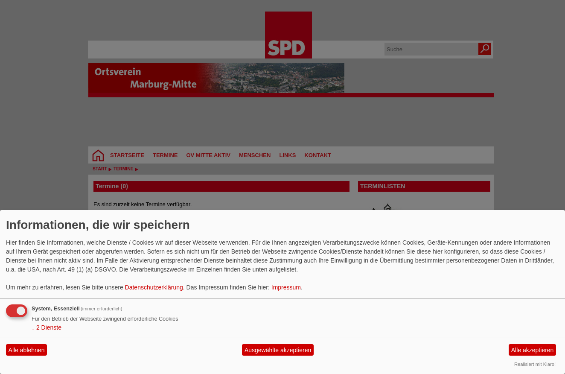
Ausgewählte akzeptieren (278, 350)
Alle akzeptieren (532, 350)
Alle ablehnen (27, 350)
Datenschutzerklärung (154, 287)
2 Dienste (46, 327)
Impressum (286, 287)
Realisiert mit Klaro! (535, 364)
